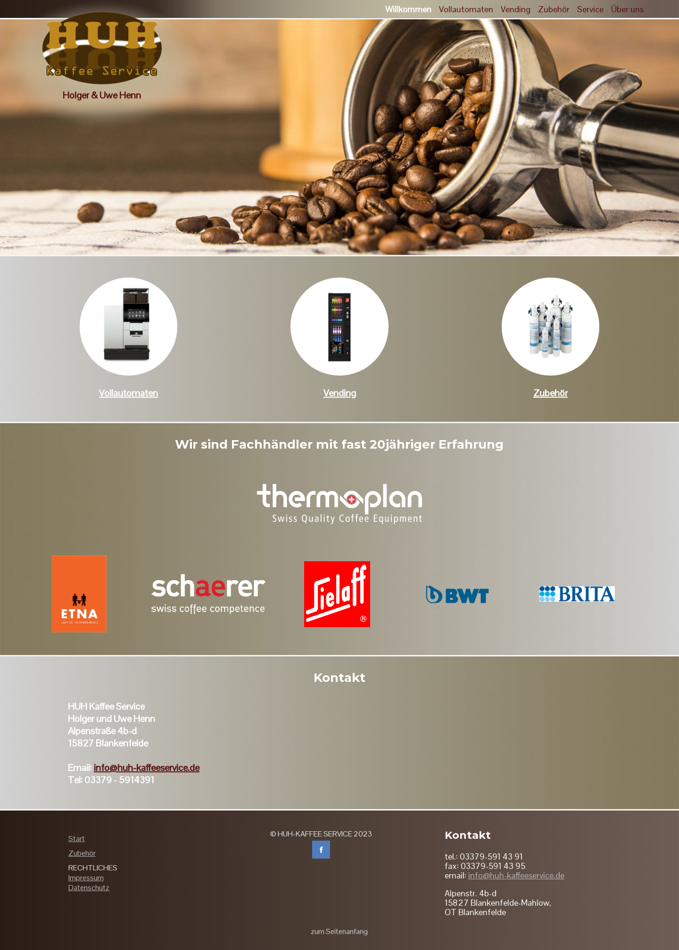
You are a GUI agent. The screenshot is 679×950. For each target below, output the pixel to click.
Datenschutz (88, 888)
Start (76, 839)
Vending (339, 393)
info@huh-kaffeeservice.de (146, 768)
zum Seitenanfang (339, 931)
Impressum (86, 878)
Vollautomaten (128, 393)
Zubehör (550, 393)
